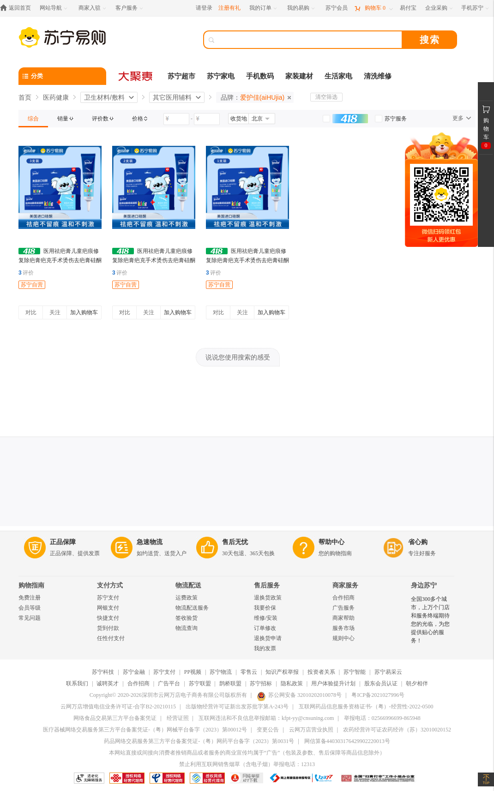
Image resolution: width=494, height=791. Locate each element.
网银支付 (108, 608)
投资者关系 (321, 672)
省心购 (418, 542)
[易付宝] (408, 8)
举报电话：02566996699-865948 (382, 718)
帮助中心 (331, 542)
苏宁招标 (261, 683)
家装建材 (299, 76)
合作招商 (343, 597)
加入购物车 (84, 312)
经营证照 (178, 718)
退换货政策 (268, 597)
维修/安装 (265, 618)
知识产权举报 (282, 672)
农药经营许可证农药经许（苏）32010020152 (397, 729)
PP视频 (192, 672)
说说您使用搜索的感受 (237, 357)
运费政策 (186, 597)
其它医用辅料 (172, 97)
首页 (24, 97)
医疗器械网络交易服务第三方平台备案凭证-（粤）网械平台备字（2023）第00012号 (145, 729)
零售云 (249, 672)
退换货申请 (268, 638)
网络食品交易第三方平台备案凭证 (115, 718)
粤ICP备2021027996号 (377, 695)
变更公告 (268, 729)
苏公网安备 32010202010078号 (299, 695)
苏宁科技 (103, 672)
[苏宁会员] (336, 8)
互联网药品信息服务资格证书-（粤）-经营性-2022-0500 (366, 706)
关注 (54, 312)
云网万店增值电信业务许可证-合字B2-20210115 (118, 706)
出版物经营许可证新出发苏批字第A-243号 (237, 706)
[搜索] (309, 39)
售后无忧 (235, 542)
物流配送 (188, 585)
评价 (26, 273)
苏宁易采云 (388, 672)
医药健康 (56, 97)
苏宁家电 (221, 76)
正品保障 (63, 542)
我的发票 (265, 648)
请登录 (204, 8)
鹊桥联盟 (230, 683)
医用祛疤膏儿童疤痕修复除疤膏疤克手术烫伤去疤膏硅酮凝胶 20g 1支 (247, 260)
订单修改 (265, 628)
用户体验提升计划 (333, 683)
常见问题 (29, 618)
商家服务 (345, 585)
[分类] (62, 76)
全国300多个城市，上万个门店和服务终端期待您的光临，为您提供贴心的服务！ (430, 620)
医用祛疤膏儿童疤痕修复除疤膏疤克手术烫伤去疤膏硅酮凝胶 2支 (153, 260)
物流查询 (186, 628)
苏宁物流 (221, 672)
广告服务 (343, 608)
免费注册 (29, 597)
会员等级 (29, 608)
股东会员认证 (381, 683)
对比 (30, 312)
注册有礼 (229, 8)
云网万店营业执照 (311, 729)
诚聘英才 (107, 683)
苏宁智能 (354, 672)
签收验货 (186, 618)
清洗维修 (378, 76)
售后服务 (267, 585)
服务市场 (343, 628)
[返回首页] (18, 8)
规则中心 (343, 638)
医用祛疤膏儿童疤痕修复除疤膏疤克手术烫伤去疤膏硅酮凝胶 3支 (60, 260)
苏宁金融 (134, 672)
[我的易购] (302, 8)
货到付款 (108, 628)
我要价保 (265, 608)
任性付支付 (111, 638)
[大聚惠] (136, 76)
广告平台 (169, 683)
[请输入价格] (176, 119)
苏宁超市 (181, 76)
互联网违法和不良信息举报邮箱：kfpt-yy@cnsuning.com (266, 718)
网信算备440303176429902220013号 (347, 741)
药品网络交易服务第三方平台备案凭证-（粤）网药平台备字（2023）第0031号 (199, 741)
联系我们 (77, 683)
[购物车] (373, 8)
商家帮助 (343, 618)
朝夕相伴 (417, 683)
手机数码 (260, 76)
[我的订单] (264, 8)
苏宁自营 (32, 285)
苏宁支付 (108, 597)
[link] (33, 118)
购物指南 (31, 585)
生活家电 (338, 76)
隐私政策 (292, 683)
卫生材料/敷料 (104, 97)
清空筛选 (326, 97)
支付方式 (110, 585)
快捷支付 (108, 618)
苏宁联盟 (200, 683)
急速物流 (150, 542)
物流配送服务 (192, 608)
